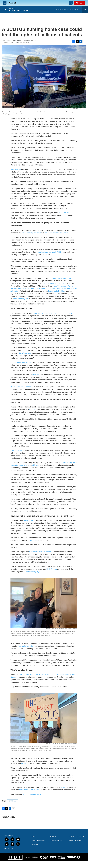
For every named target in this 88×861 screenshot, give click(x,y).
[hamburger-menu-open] (4, 3)
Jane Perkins (64, 213)
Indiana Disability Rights (32, 572)
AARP (56, 286)
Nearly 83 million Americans (21, 387)
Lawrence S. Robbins (56, 291)
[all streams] (85, 9)
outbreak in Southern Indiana (40, 552)
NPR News (12, 801)
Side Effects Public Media (32, 794)
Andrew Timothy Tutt (20, 299)
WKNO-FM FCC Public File (76, 836)
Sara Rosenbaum (25, 353)
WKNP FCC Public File (75, 840)
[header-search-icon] (71, 3)
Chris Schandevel (17, 450)
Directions (35, 844)
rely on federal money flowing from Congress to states (52, 313)
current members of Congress (54, 283)
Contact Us (53, 836)
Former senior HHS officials (20, 363)
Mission (34, 836)
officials (35, 465)
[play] (5, 9)
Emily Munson (51, 569)
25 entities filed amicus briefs (62, 278)
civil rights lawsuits (26, 646)
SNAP (23, 764)
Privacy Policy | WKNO (38, 840)
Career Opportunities (56, 840)
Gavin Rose (33, 540)
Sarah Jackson (29, 520)
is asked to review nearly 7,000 (49, 252)
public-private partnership (31, 233)
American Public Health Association (31, 288)
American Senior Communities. (57, 233)
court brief (36, 375)
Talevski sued (15, 169)
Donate (80, 3)
